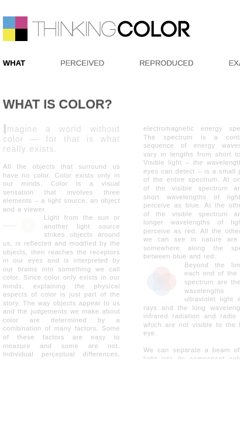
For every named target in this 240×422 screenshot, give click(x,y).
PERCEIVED (82, 63)
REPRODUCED (166, 63)
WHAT (14, 63)
